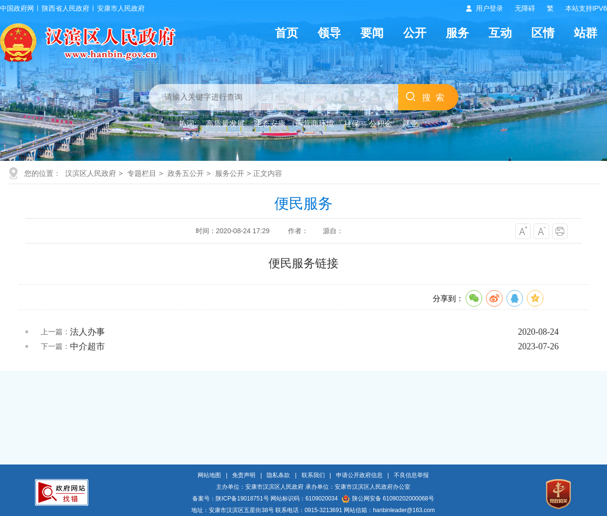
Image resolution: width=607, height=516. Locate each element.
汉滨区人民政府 (90, 173)
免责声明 (243, 475)
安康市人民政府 (121, 8)
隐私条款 (278, 475)
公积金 (380, 124)
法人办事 (87, 332)
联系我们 (313, 475)
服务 (457, 32)
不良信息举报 (411, 475)
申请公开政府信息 (359, 475)
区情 (543, 32)
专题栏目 (141, 173)
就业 (410, 124)
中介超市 (87, 346)
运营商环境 (314, 124)
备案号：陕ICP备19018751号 (230, 498)
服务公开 (229, 173)
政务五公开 (186, 173)
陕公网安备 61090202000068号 (388, 498)
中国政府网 (17, 8)
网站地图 (209, 475)
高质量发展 (225, 124)
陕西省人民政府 (65, 8)
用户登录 (489, 8)
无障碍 (525, 8)
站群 (585, 32)
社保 (351, 124)
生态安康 (270, 124)
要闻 (372, 32)
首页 (286, 32)
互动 (500, 32)
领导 (329, 32)
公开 (414, 32)
